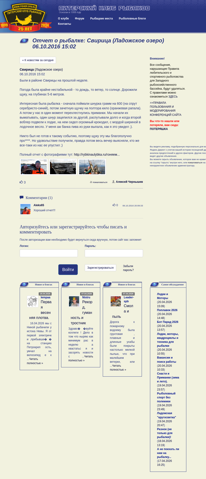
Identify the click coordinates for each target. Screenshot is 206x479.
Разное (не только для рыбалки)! (165, 433)
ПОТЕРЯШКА (159, 129)
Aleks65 (39, 205)
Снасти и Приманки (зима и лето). (168, 377)
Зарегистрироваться (100, 267)
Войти (68, 269)
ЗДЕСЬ (173, 96)
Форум (79, 18)
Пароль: (90, 246)
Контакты (64, 23)
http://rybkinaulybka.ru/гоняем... (97, 154)
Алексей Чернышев (127, 181)
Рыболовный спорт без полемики (166, 397)
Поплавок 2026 (167, 310)
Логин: (24, 246)
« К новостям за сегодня (37, 60)
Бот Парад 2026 (167, 322)
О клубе (63, 18)
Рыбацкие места (101, 18)
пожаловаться (98, 182)
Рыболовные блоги (132, 18)
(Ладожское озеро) (41, 69)
